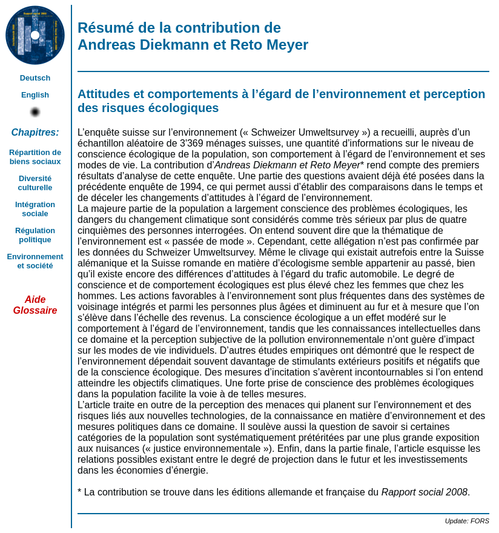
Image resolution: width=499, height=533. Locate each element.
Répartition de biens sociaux (35, 157)
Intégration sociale (35, 209)
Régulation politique (35, 235)
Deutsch (35, 77)
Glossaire (35, 310)
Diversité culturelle (35, 183)
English (35, 94)
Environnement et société (35, 261)
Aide (35, 299)
